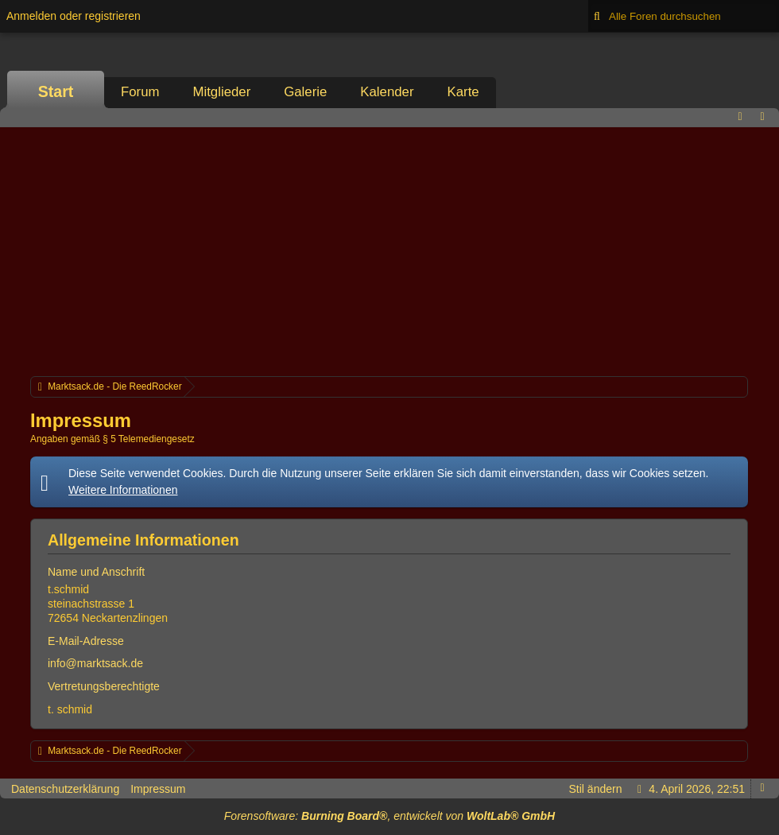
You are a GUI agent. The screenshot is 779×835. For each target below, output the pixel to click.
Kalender (386, 91)
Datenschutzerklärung (65, 789)
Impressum (157, 789)
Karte (463, 91)
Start (56, 91)
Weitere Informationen (122, 490)
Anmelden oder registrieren (73, 16)
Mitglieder (221, 91)
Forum (140, 91)
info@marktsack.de (95, 663)
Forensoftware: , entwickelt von (389, 816)
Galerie (305, 91)
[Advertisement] (389, 249)
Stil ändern (595, 789)
